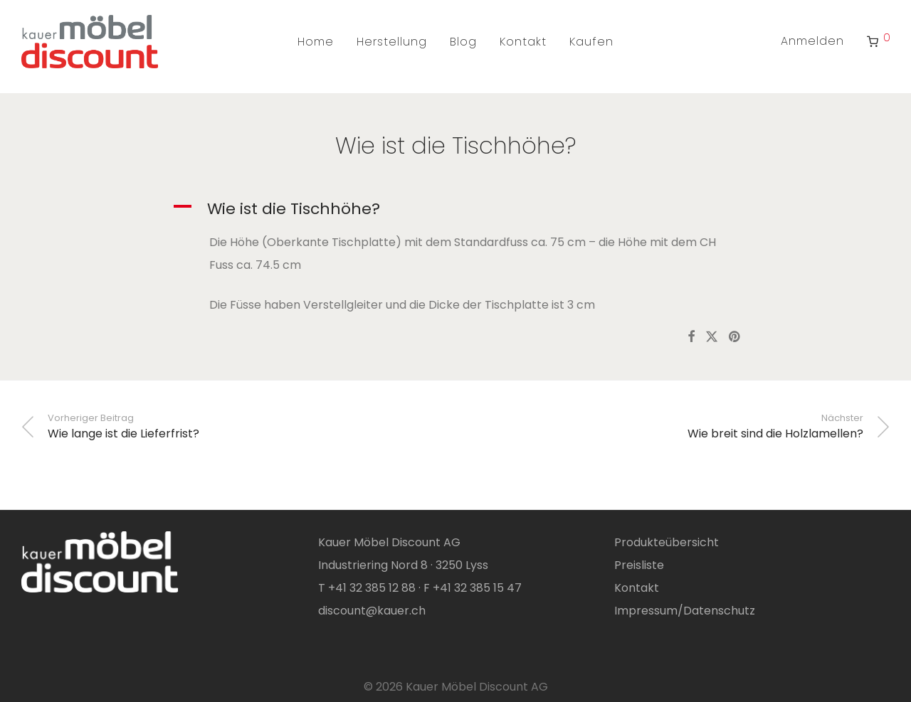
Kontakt (523, 41)
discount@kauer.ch (372, 610)
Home (315, 41)
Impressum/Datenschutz (684, 610)
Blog (463, 41)
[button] (456, 209)
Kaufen (591, 41)
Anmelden (812, 41)
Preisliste (639, 565)
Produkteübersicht (666, 542)
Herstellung (392, 41)
